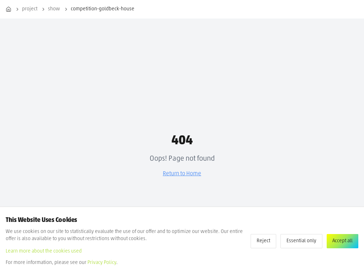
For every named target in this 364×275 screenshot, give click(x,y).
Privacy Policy (101, 262)
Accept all (342, 241)
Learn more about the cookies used (44, 251)
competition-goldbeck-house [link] (102, 9)
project (29, 9)
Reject (263, 241)
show (54, 9)
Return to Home (182, 174)
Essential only (301, 241)
